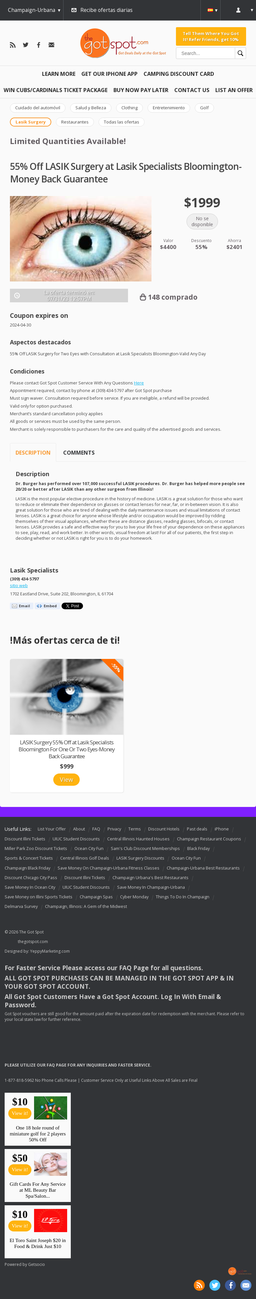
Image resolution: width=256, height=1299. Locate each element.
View (66, 779)
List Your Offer (52, 829)
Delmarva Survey (21, 906)
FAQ (96, 829)
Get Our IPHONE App (109, 73)
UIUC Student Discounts (76, 839)
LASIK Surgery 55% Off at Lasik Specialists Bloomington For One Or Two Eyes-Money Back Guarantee (66, 749)
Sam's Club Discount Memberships (145, 848)
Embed (50, 605)
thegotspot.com (33, 941)
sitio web (19, 585)
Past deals (197, 829)
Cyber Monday (134, 897)
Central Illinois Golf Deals (84, 858)
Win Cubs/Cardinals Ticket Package (55, 90)
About (79, 829)
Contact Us (191, 90)
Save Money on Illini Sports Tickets (38, 897)
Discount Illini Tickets (25, 839)
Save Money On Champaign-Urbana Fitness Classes (108, 868)
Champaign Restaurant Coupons (209, 839)
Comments (79, 452)
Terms (134, 829)
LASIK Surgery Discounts (140, 858)
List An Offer (234, 90)
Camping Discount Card (179, 73)
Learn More (58, 73)
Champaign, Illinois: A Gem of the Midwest (86, 906)
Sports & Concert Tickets (29, 858)
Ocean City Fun (89, 848)
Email (24, 605)
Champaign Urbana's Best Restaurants (150, 877)
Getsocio (36, 1264)
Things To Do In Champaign (182, 897)
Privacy (114, 829)
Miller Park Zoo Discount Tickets (36, 848)
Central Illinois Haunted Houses (138, 839)
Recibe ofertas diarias (106, 10)
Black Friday (198, 848)
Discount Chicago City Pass (31, 877)
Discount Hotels (164, 829)
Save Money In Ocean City (30, 887)
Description (33, 452)
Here (139, 383)
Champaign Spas (96, 897)
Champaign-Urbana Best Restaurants (203, 868)
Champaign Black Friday (27, 868)
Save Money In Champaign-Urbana (151, 887)
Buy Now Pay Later (140, 90)
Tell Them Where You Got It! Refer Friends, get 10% (211, 36)
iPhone (222, 829)
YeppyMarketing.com (50, 951)
